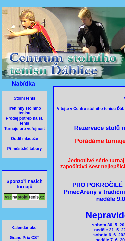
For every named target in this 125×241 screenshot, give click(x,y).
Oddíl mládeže (24, 138)
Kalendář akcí (24, 227)
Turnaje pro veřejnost (24, 128)
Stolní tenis (24, 98)
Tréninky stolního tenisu (24, 110)
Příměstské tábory (24, 148)
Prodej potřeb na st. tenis (24, 121)
